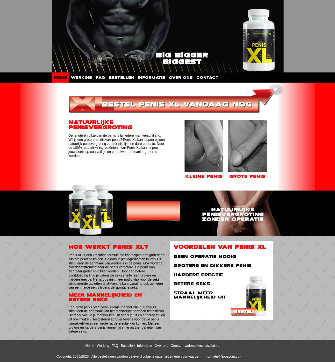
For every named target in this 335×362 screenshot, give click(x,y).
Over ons (180, 77)
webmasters (194, 346)
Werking (81, 77)
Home (60, 77)
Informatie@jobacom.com (223, 356)
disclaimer (213, 346)
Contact (207, 77)
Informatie (151, 77)
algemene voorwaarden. (183, 356)
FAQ (100, 77)
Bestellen (121, 77)
